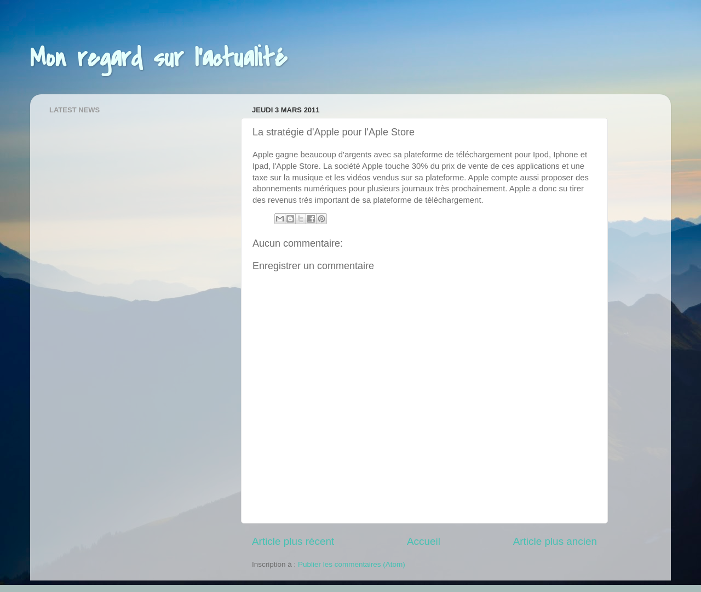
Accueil (423, 541)
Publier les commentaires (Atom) (351, 564)
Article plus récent (293, 541)
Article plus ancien (555, 541)
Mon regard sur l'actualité (158, 58)
